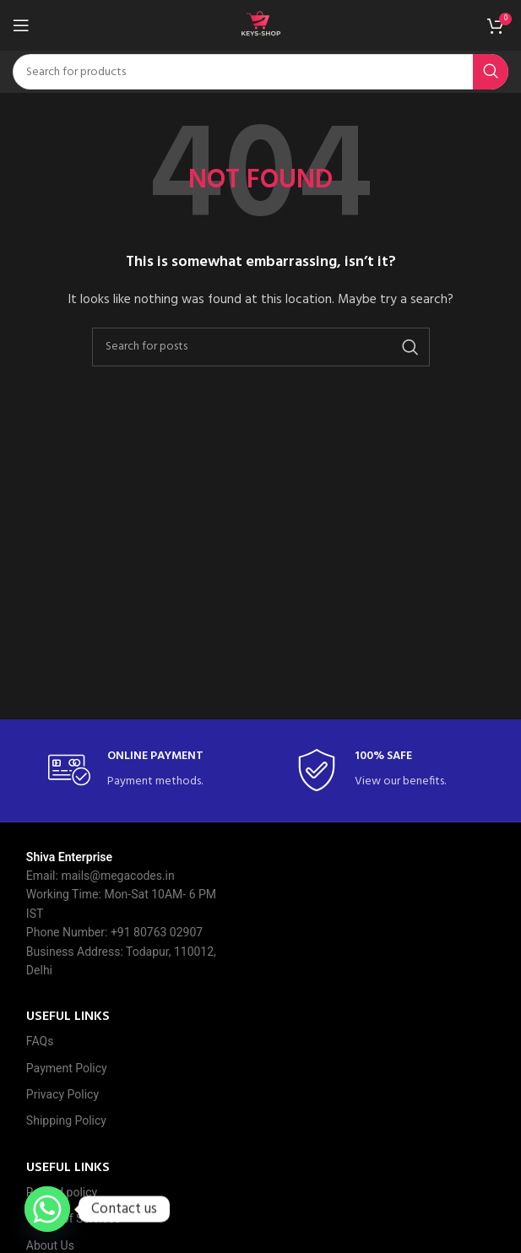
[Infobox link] (136, 770)
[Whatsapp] (47, 1209)
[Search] (260, 72)
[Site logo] (261, 25)
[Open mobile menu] (21, 25)
